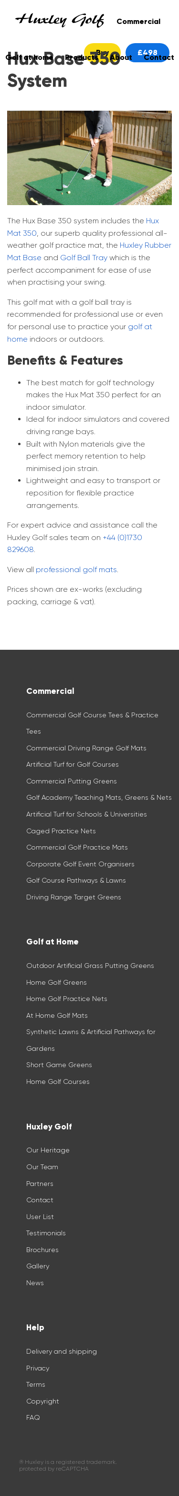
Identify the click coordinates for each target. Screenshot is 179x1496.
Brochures (42, 1250)
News (35, 1283)
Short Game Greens (59, 1065)
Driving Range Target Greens (73, 897)
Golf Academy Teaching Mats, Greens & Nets (99, 797)
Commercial (138, 21)
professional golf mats (76, 569)
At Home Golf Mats (57, 1015)
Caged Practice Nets (61, 831)
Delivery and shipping (61, 1351)
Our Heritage (48, 1150)
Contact (39, 1200)
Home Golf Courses (58, 1081)
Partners (39, 1183)
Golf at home (29, 57)
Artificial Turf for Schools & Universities (86, 814)
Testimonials (46, 1233)
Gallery (37, 1266)
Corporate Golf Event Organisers (80, 864)
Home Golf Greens (56, 982)
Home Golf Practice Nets (66, 998)
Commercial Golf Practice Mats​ (77, 847)
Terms (35, 1384)
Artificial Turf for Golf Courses (72, 764)
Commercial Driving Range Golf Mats (87, 748)
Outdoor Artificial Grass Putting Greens (90, 965)
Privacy (37, 1368)
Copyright (42, 1401)
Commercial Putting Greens (71, 781)
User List (40, 1216)
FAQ (33, 1417)
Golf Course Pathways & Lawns (76, 880)
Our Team (42, 1167)
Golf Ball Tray (83, 257)
